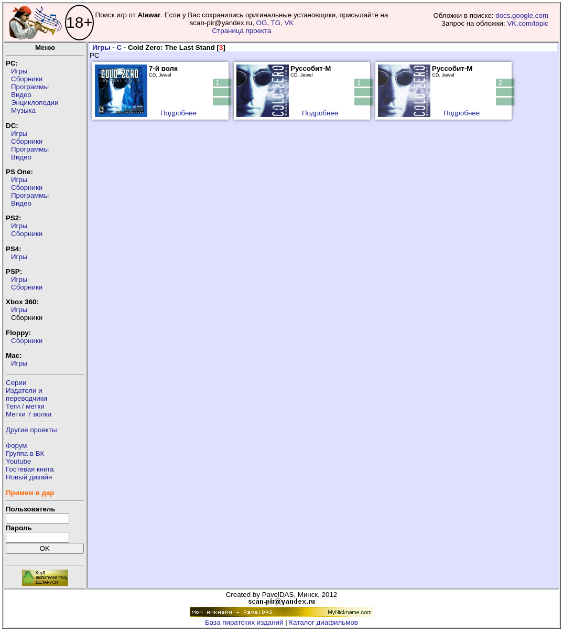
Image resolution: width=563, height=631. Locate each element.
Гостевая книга (30, 469)
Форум (16, 446)
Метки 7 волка (29, 414)
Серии (16, 383)
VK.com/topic (527, 23)
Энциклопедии (34, 102)
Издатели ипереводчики (26, 394)
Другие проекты (31, 430)
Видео (21, 95)
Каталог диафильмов (323, 622)
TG (275, 23)
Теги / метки (25, 406)
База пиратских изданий (244, 622)
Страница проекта (241, 31)
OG (261, 23)
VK (289, 23)
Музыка (23, 110)
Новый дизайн (29, 477)
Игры (19, 71)
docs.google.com (521, 15)
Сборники (26, 79)
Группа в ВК (25, 453)
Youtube (18, 461)
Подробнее (178, 113)
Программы (30, 87)
